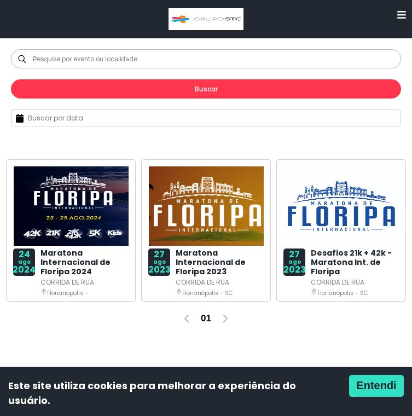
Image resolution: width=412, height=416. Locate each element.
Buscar (206, 89)
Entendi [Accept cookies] (376, 385)
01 (206, 318)
